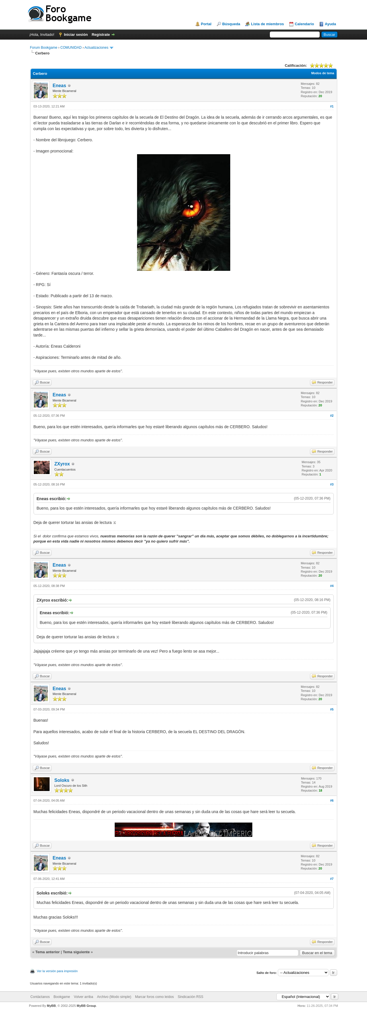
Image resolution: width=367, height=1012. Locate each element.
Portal (206, 24)
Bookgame (62, 997)
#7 (331, 878)
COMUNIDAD (71, 48)
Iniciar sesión (76, 34)
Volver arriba (83, 997)
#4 (331, 586)
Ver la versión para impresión (57, 971)
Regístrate (101, 34)
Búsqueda (231, 24)
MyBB (51, 1005)
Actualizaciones (96, 48)
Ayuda (330, 24)
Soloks (61, 780)
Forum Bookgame (43, 48)
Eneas (59, 85)
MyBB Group (86, 1005)
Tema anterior (47, 952)
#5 (331, 709)
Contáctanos (40, 997)
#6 (331, 800)
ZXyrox (62, 463)
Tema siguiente (76, 952)
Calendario (304, 24)
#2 (331, 415)
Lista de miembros (267, 24)
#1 (331, 106)
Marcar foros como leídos (154, 997)
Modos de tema (322, 73)
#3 (331, 484)
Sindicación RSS (190, 997)
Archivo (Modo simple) (114, 997)
